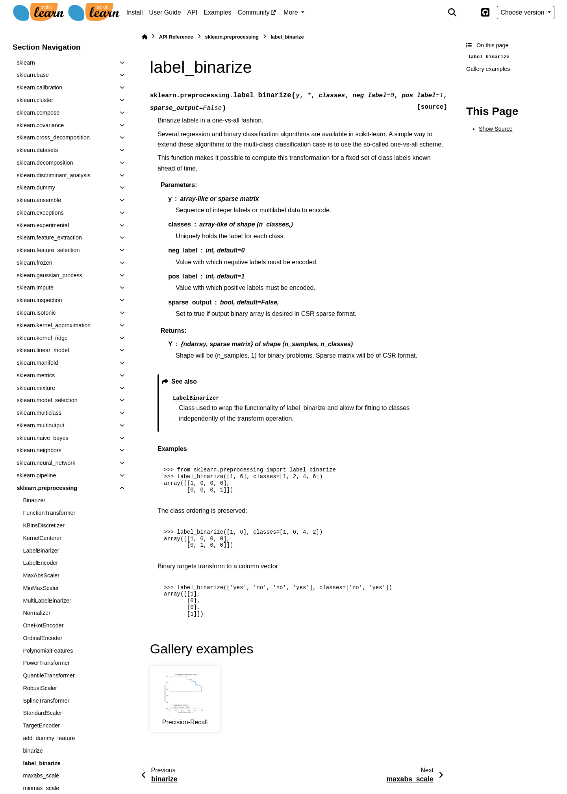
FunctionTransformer (49, 513)
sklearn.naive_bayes (42, 438)
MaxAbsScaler (41, 575)
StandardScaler (42, 713)
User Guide (165, 12)
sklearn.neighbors (39, 450)
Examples (217, 12)
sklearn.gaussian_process (49, 275)
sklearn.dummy (36, 187)
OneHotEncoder (43, 625)
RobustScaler (40, 688)
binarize (33, 751)
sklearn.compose (38, 112)
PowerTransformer (46, 663)
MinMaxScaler (41, 588)
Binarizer (34, 500)
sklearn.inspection (39, 300)
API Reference (176, 37)
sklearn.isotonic (36, 313)
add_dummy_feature (49, 738)
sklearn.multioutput (40, 425)
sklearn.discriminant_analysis (53, 175)
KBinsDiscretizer (44, 525)
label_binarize (41, 763)
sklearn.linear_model (43, 350)
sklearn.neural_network (46, 463)
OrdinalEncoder (42, 638)
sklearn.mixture (36, 388)
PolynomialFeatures (48, 650)
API (192, 12)
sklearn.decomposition (45, 163)
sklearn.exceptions (40, 213)
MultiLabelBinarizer (47, 600)
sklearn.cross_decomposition (53, 137)
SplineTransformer (46, 701)
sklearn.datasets (37, 150)
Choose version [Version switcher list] (523, 12)
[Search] (452, 12)
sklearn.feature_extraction (49, 237)
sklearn (26, 62)
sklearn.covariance (40, 125)
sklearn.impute (35, 287)
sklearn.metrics (36, 375)
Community (254, 12)
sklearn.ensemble (39, 200)
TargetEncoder (41, 725)
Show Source (496, 129)
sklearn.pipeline (36, 475)
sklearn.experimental (43, 225)
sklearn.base (33, 75)
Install (134, 12)
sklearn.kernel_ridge (42, 338)
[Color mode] (468, 12)
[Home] (144, 37)
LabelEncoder (40, 563)
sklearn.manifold (37, 363)
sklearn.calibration (39, 87)
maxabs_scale (41, 775)
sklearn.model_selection (47, 400)
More (292, 12)
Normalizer (36, 613)
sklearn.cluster (35, 100)
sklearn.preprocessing (47, 488)
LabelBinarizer (41, 550)
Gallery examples (488, 69)
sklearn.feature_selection (48, 250)
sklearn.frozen (34, 263)
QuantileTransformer (48, 675)
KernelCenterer (42, 538)
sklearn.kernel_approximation (54, 325)
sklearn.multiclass (39, 413)
